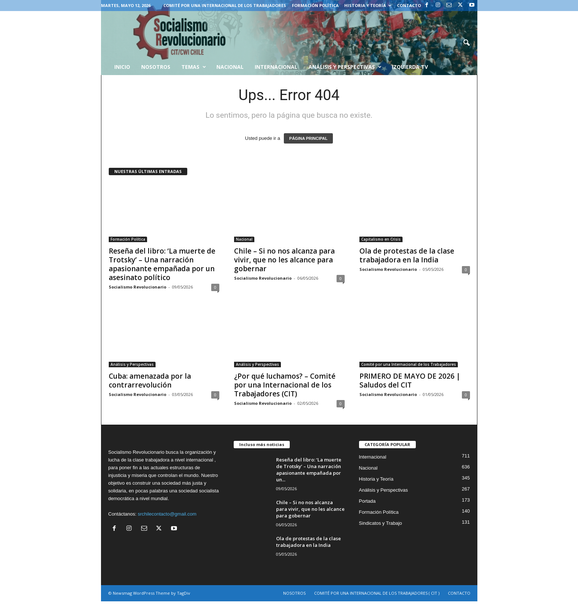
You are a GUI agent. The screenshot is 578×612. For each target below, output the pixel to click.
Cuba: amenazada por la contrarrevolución (150, 380)
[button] (466, 43)
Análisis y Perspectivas (345, 67)
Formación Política (315, 5)
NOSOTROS (294, 593)
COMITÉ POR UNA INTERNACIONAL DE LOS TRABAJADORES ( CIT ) (376, 593)
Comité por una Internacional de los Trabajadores (408, 364)
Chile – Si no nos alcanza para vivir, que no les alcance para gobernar (284, 259)
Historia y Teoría (367, 5)
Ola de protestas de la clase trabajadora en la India (406, 255)
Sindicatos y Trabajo (380, 523)
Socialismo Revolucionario (137, 287)
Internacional (276, 66)
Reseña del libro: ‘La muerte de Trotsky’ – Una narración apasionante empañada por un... (308, 469)
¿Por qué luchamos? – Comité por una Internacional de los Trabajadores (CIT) (284, 385)
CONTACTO (409, 5)
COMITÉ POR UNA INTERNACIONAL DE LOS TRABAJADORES (224, 5)
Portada (367, 501)
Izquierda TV (410, 66)
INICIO (122, 66)
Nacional (230, 66)
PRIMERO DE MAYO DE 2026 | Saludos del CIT (409, 380)
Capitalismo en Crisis (381, 239)
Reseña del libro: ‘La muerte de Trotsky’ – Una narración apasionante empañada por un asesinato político (162, 264)
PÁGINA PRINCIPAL (308, 138)
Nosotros (155, 66)
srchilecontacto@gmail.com (167, 514)
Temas (193, 67)
